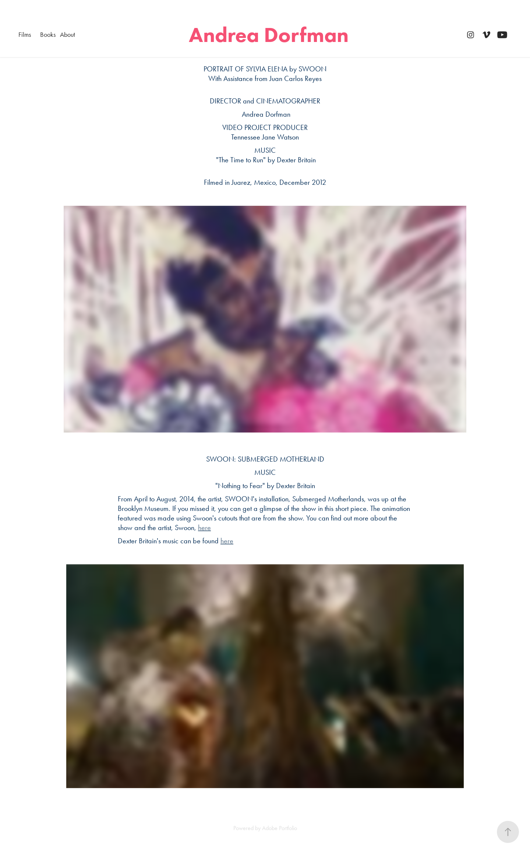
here (204, 527)
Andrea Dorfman (269, 34)
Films (24, 35)
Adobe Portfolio (279, 828)
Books (48, 35)
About (67, 35)
